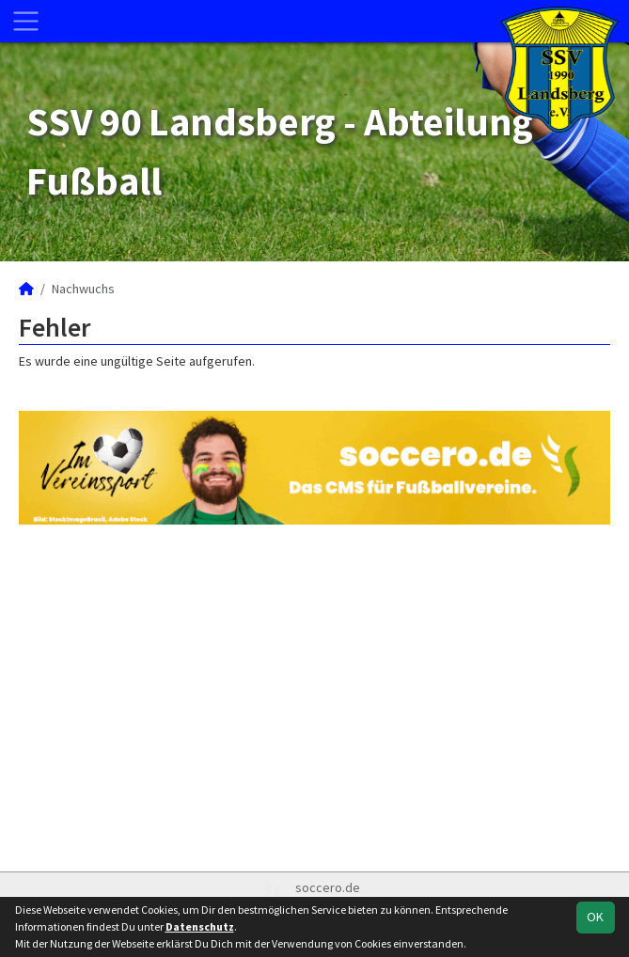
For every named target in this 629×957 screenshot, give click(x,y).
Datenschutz (199, 926)
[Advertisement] (314, 695)
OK (595, 916)
